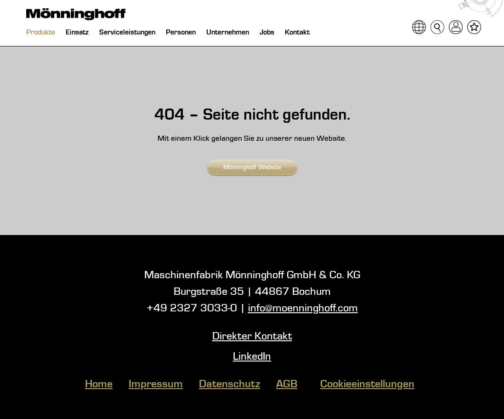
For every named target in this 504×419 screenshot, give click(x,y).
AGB (286, 384)
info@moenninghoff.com (303, 308)
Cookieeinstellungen (367, 384)
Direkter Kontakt (252, 336)
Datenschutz (229, 384)
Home (99, 384)
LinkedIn (252, 356)
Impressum (156, 384)
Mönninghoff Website (252, 167)
